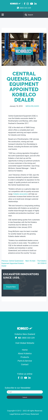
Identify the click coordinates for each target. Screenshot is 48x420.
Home (25, 350)
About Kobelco (25, 353)
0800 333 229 (25, 8)
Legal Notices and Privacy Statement (24, 414)
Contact (24, 364)
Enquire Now (11, 287)
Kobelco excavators (20, 194)
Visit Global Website (24, 343)
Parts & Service (25, 361)
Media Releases (32, 106)
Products (25, 357)
